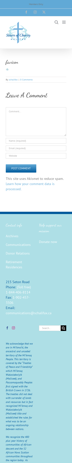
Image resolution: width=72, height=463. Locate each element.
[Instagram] (13, 327)
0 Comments (26, 79)
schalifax (13, 79)
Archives (12, 236)
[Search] (63, 328)
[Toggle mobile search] (56, 22)
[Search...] (50, 328)
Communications (18, 244)
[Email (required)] (36, 148)
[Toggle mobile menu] (64, 22)
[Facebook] (7, 327)
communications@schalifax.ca (28, 313)
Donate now (48, 242)
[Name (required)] (36, 141)
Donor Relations (18, 253)
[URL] (36, 156)
